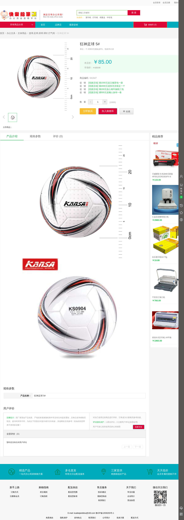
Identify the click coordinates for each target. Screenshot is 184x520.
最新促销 (73, 24)
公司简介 (106, 518)
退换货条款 (102, 496)
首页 (43, 24)
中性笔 (109, 17)
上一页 (127, 447)
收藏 (126, 111)
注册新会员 (14, 496)
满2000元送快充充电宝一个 (112, 86)
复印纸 (88, 17)
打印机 (95, 17)
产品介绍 (11, 136)
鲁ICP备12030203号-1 (105, 513)
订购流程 (43, 496)
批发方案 (120, 518)
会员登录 (156, 3)
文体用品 (22, 33)
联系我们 (102, 500)
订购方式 (14, 492)
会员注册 (166, 3)
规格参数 (35, 136)
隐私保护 (63, 518)
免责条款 (49, 518)
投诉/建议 (102, 492)
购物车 (150, 24)
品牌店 (58, 24)
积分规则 (43, 492)
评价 (58, 136)
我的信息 (179, 3)
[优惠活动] (93, 82)
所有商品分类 (21, 24)
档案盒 (102, 17)
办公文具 (11, 33)
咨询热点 (78, 518)
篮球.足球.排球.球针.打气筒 (42, 33)
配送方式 (134, 518)
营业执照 (131, 500)
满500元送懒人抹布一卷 (110, 92)
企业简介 (131, 496)
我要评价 (138, 427)
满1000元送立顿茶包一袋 (111, 82)
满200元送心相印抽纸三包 (111, 89)
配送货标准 (72, 496)
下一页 (138, 447)
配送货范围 (72, 492)
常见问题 (131, 492)
